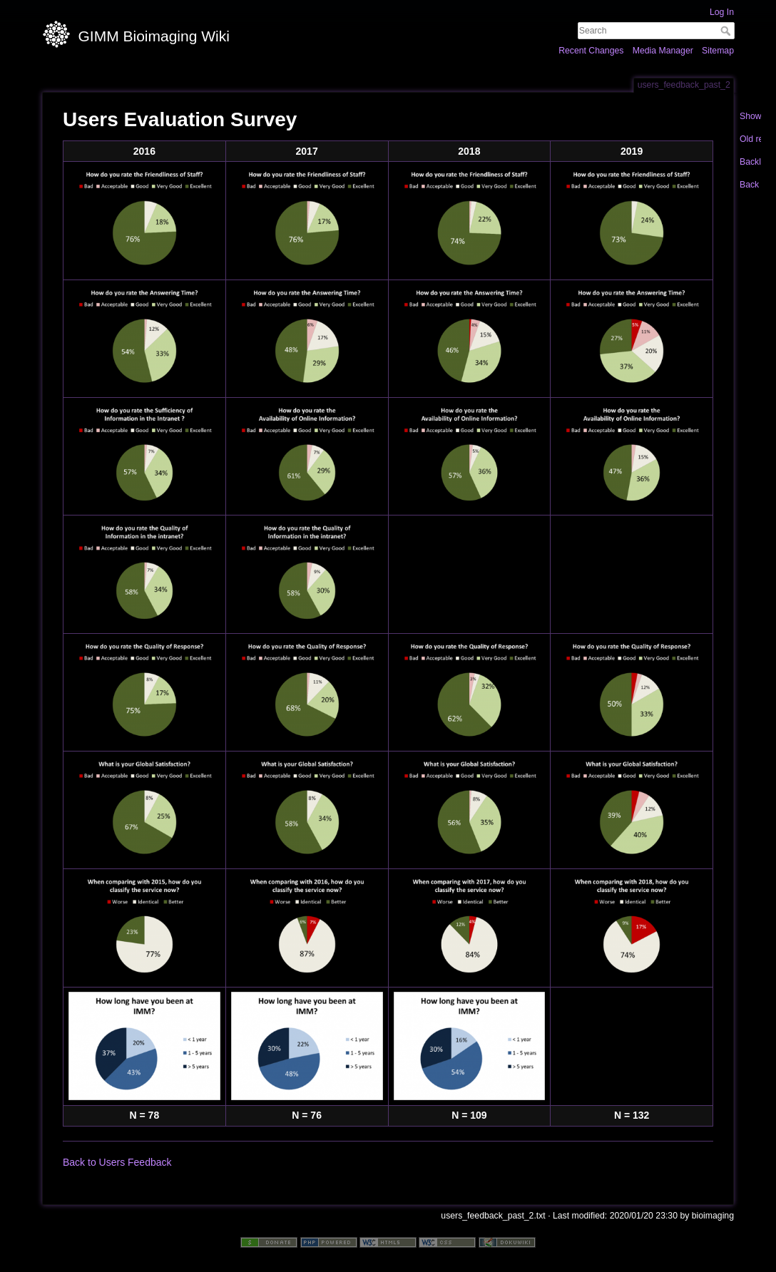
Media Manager (663, 51)
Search (727, 31)
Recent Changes (590, 51)
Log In (722, 12)
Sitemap (718, 51)
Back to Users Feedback (117, 1162)
